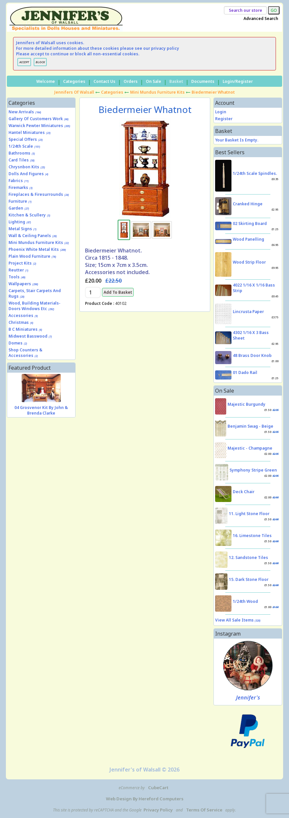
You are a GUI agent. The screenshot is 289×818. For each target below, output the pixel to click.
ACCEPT (24, 62)
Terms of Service (204, 810)
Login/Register (238, 81)
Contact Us (104, 81)
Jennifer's (248, 697)
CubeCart (158, 787)
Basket (176, 81)
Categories (74, 81)
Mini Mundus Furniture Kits (157, 92)
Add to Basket (118, 292)
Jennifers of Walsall (74, 92)
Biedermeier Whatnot (213, 92)
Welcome (45, 81)
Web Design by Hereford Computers (144, 799)
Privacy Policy (158, 810)
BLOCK (40, 62)
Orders (131, 81)
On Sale (153, 81)
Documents (202, 81)
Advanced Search (261, 18)
